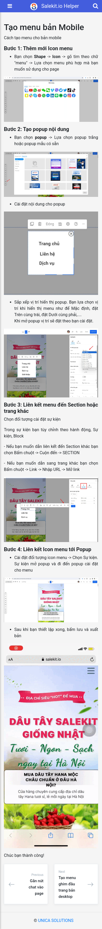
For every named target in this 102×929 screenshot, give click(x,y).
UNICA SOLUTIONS (55, 920)
